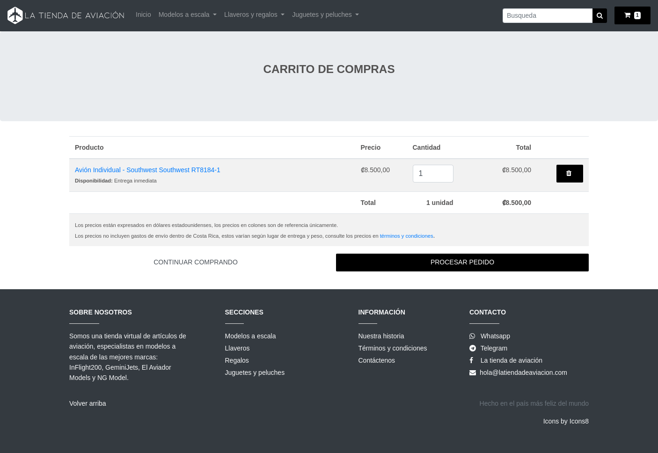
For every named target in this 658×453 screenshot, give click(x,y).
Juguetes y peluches (255, 372)
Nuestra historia (381, 336)
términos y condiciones (406, 236)
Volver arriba (87, 403)
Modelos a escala (250, 336)
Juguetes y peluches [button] (323, 14)
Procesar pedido (462, 262)
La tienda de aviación (510, 360)
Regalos (237, 360)
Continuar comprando (196, 262)
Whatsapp (495, 336)
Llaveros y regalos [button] (251, 14)
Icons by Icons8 (566, 421)
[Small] (548, 15)
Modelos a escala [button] (185, 14)
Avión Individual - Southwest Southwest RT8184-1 (147, 170)
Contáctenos (376, 360)
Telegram (494, 348)
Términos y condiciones (392, 348)
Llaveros (237, 348)
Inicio (143, 14)
